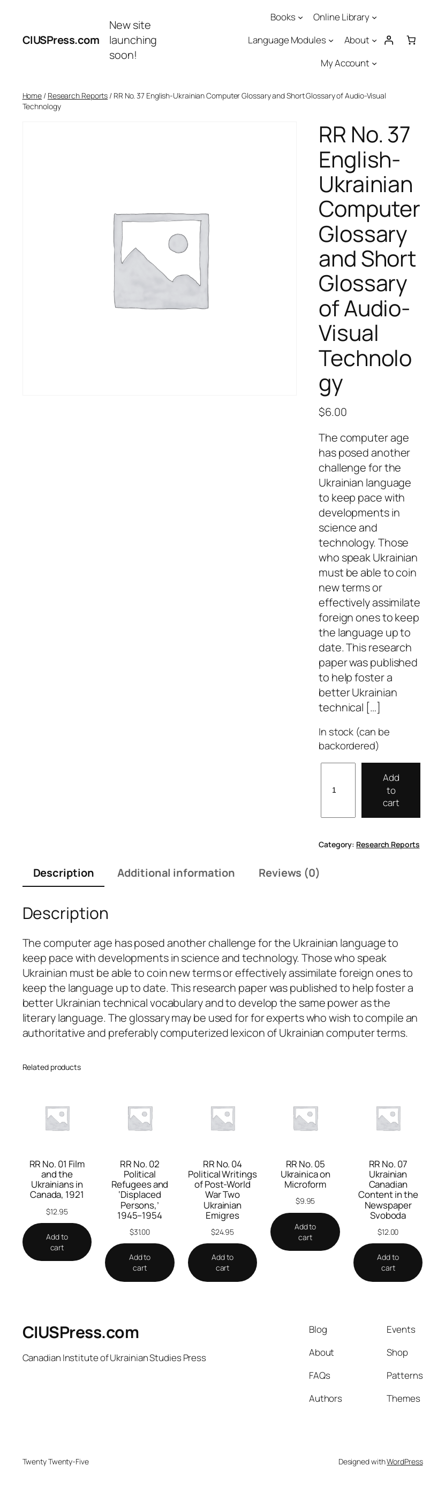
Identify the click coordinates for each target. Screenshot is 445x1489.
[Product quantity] (338, 790)
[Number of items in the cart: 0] (411, 40)
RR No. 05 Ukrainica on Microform (305, 1174)
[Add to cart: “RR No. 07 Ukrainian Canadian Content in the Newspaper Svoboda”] (388, 1262)
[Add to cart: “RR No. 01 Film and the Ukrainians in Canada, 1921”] (57, 1242)
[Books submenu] (300, 17)
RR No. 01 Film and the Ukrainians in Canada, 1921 (57, 1179)
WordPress (405, 1461)
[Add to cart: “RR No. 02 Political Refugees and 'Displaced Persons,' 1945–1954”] (140, 1262)
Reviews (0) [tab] (289, 872)
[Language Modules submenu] (331, 40)
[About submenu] (374, 40)
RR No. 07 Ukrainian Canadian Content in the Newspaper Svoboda (388, 1189)
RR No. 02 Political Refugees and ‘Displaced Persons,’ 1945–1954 (140, 1189)
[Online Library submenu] (374, 17)
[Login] (388, 40)
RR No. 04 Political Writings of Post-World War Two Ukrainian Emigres (222, 1189)
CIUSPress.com (61, 40)
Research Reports (78, 95)
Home (32, 95)
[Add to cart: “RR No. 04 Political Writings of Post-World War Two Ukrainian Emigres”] (223, 1262)
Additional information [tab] (176, 872)
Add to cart (391, 790)
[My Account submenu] (374, 63)
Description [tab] (63, 872)
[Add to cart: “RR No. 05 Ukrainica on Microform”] (305, 1232)
